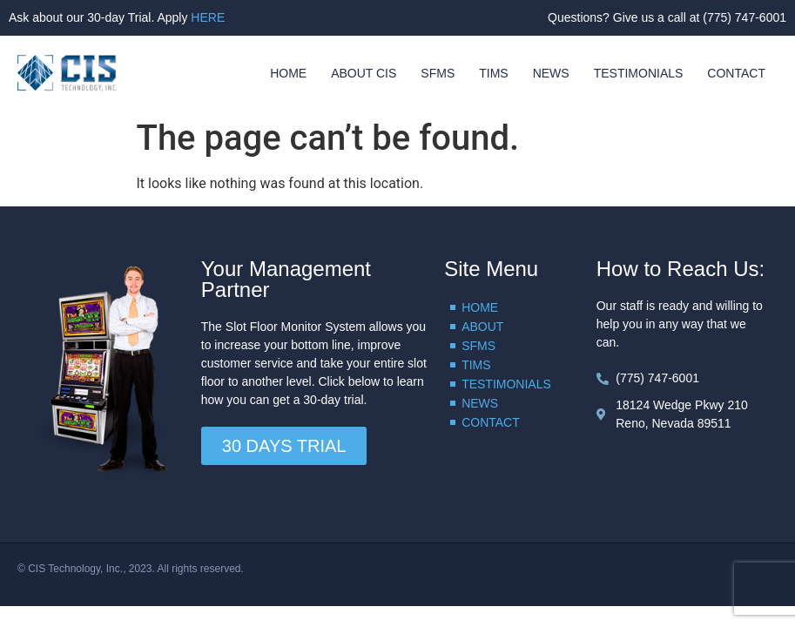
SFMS (438, 73)
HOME (288, 73)
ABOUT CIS (363, 73)
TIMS (493, 73)
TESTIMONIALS (639, 73)
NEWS (551, 73)
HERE (208, 17)
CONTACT (736, 73)
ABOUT (482, 327)
